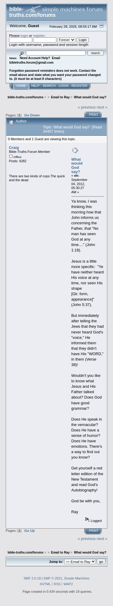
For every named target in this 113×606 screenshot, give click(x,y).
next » (102, 107)
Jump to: (56, 561)
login (24, 35)
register (39, 35)
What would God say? (77, 165)
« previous (87, 107)
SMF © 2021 (52, 578)
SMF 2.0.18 (32, 578)
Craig (14, 147)
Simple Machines (76, 578)
